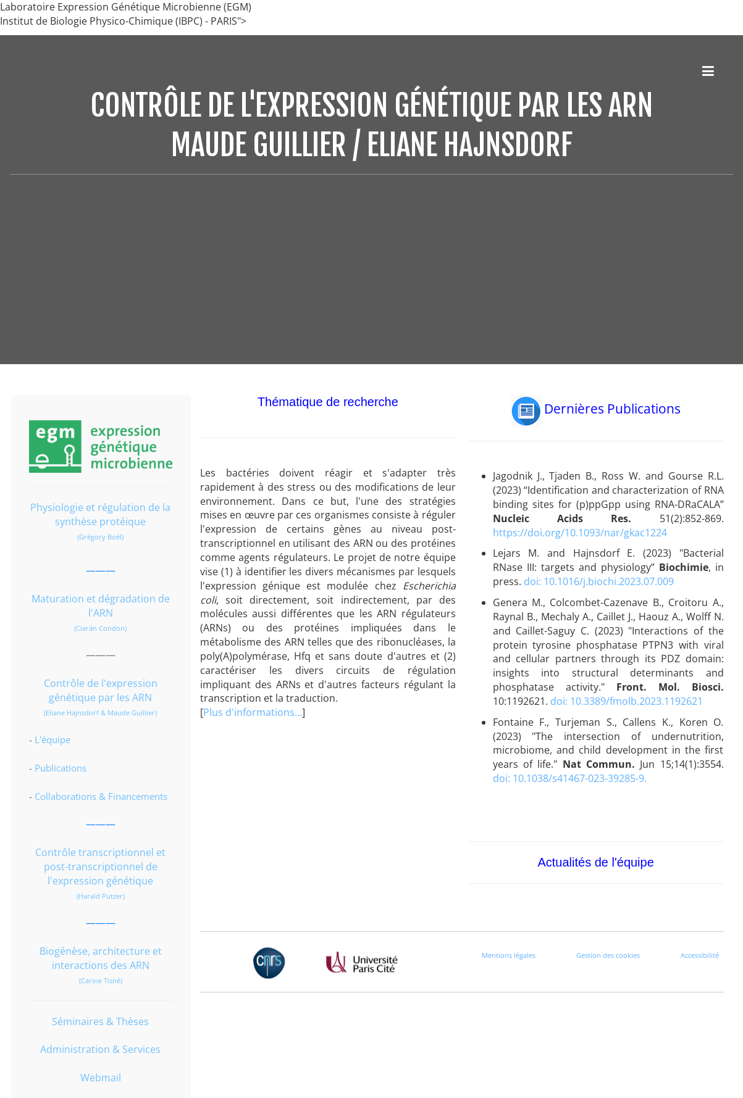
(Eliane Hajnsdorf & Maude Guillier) (100, 712)
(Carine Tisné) (100, 980)
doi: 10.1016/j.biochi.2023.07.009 (599, 581)
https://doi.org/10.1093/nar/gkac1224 (580, 532)
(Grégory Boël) (100, 536)
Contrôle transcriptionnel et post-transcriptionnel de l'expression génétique (100, 867)
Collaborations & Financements (101, 796)
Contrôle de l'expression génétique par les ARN (100, 690)
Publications (60, 768)
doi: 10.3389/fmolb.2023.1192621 (626, 701)
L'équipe (52, 739)
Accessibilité (700, 955)
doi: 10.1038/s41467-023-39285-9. (570, 778)
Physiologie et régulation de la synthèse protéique (100, 514)
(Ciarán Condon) (100, 628)
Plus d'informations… (252, 712)
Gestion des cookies (608, 955)
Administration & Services (100, 1049)
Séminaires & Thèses (100, 1021)
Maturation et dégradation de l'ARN (100, 606)
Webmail (100, 1077)
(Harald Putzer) (101, 895)
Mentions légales (508, 955)
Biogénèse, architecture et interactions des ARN (101, 958)
